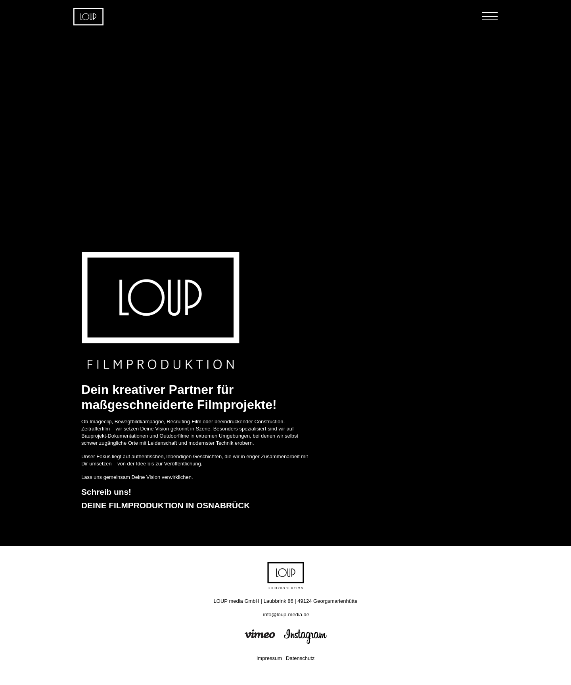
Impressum (269, 658)
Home (88, 16)
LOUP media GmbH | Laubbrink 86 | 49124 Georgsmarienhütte (286, 601)
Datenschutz (300, 658)
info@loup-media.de (286, 614)
